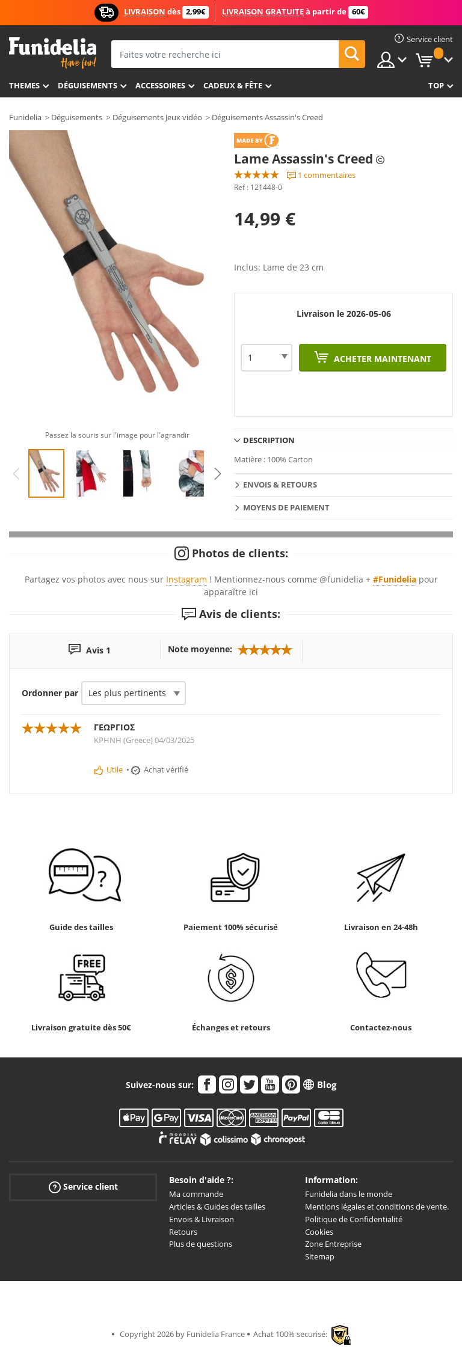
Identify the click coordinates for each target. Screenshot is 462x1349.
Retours (183, 1231)
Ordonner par (50, 693)
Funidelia (25, 117)
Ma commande (196, 1193)
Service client (83, 1187)
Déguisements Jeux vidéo (157, 117)
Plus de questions (200, 1243)
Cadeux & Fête (232, 85)
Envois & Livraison (201, 1219)
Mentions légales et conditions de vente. (377, 1206)
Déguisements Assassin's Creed (267, 117)
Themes (24, 85)
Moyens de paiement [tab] (286, 507)
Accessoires (160, 85)
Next (218, 474)
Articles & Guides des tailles (217, 1206)
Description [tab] (269, 440)
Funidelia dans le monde (348, 1193)
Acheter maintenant (381, 358)
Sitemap (319, 1256)
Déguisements (87, 85)
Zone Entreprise (333, 1243)
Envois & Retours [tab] (280, 484)
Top (436, 85)
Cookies (319, 1231)
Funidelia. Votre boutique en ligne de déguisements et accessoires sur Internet (52, 53)
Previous (16, 474)
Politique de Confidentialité (353, 1219)
